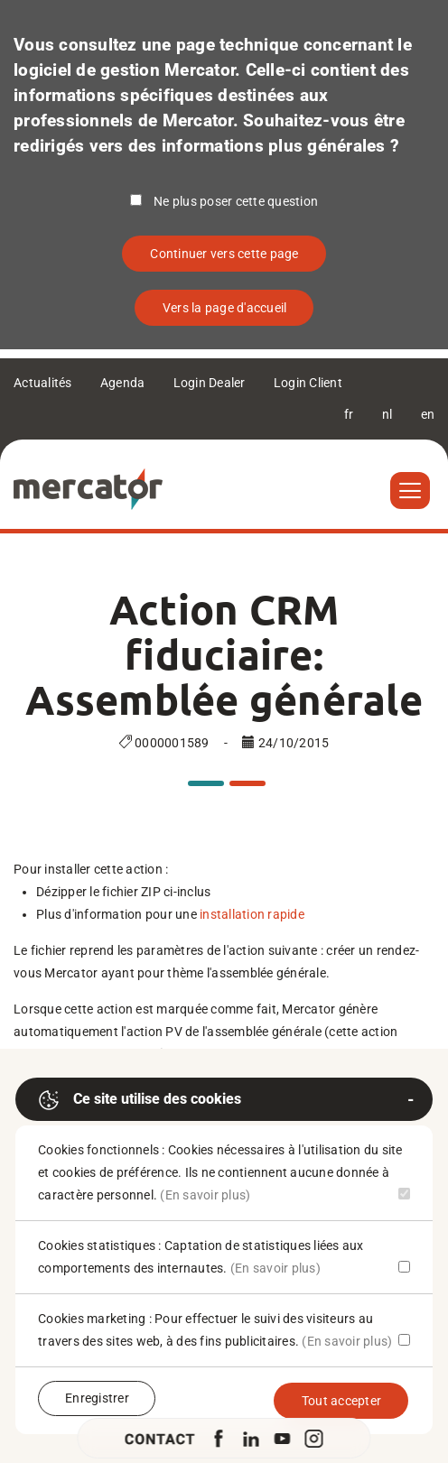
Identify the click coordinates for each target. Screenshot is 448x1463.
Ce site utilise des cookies (139, 1100)
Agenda (122, 382)
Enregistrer (97, 1398)
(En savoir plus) (205, 1195)
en (428, 414)
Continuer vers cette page (224, 253)
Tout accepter (341, 1401)
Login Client (308, 382)
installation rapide (252, 914)
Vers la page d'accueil (225, 308)
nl (387, 414)
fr (349, 414)
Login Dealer (209, 382)
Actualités (43, 382)
